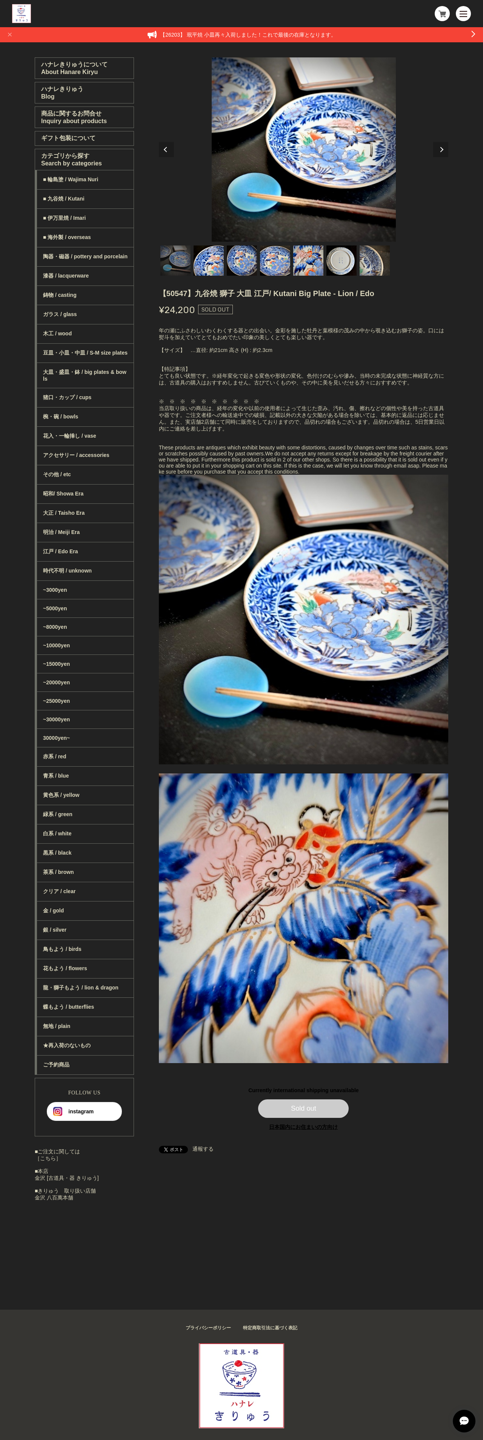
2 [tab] (209, 260)
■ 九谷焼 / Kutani (64, 199)
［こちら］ (48, 1158)
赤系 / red (54, 756)
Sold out (303, 1108)
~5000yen (55, 608)
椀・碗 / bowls (60, 417)
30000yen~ (56, 738)
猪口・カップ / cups (67, 397)
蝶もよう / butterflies (68, 1007)
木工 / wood (57, 333)
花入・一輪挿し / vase (69, 436)
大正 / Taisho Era (64, 513)
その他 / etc (57, 474)
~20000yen (56, 682)
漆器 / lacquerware (66, 276)
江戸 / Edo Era (60, 551)
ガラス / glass (60, 314)
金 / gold (53, 911)
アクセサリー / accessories (76, 455)
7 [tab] (375, 260)
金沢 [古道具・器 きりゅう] (67, 1178)
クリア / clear (59, 891)
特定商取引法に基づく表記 (270, 1327)
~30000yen (56, 719)
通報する (203, 1149)
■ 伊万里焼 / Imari (64, 218)
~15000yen (56, 664)
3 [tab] (242, 260)
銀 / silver (54, 930)
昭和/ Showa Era (63, 494)
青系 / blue (56, 776)
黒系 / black (57, 853)
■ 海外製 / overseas (67, 237)
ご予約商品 (56, 1065)
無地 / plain (56, 1026)
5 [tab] (308, 260)
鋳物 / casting (60, 295)
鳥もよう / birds (62, 949)
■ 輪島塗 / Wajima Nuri (70, 179)
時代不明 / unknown (67, 571)
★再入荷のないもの (67, 1045)
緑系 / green (57, 814)
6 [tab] (341, 260)
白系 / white (57, 833)
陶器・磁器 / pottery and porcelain (85, 256)
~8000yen (55, 627)
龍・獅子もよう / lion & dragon (80, 988)
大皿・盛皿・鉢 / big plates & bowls (84, 375)
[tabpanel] (304, 149)
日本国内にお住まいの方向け (303, 1127)
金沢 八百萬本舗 (54, 1198)
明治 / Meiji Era (61, 532)
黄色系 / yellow (61, 795)
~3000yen (55, 590)
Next (440, 149)
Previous (166, 149)
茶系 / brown (58, 872)
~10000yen (56, 645)
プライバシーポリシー (208, 1327)
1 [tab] (175, 260)
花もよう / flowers (65, 968)
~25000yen (56, 701)
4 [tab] (275, 260)
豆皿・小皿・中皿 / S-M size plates (85, 353)
